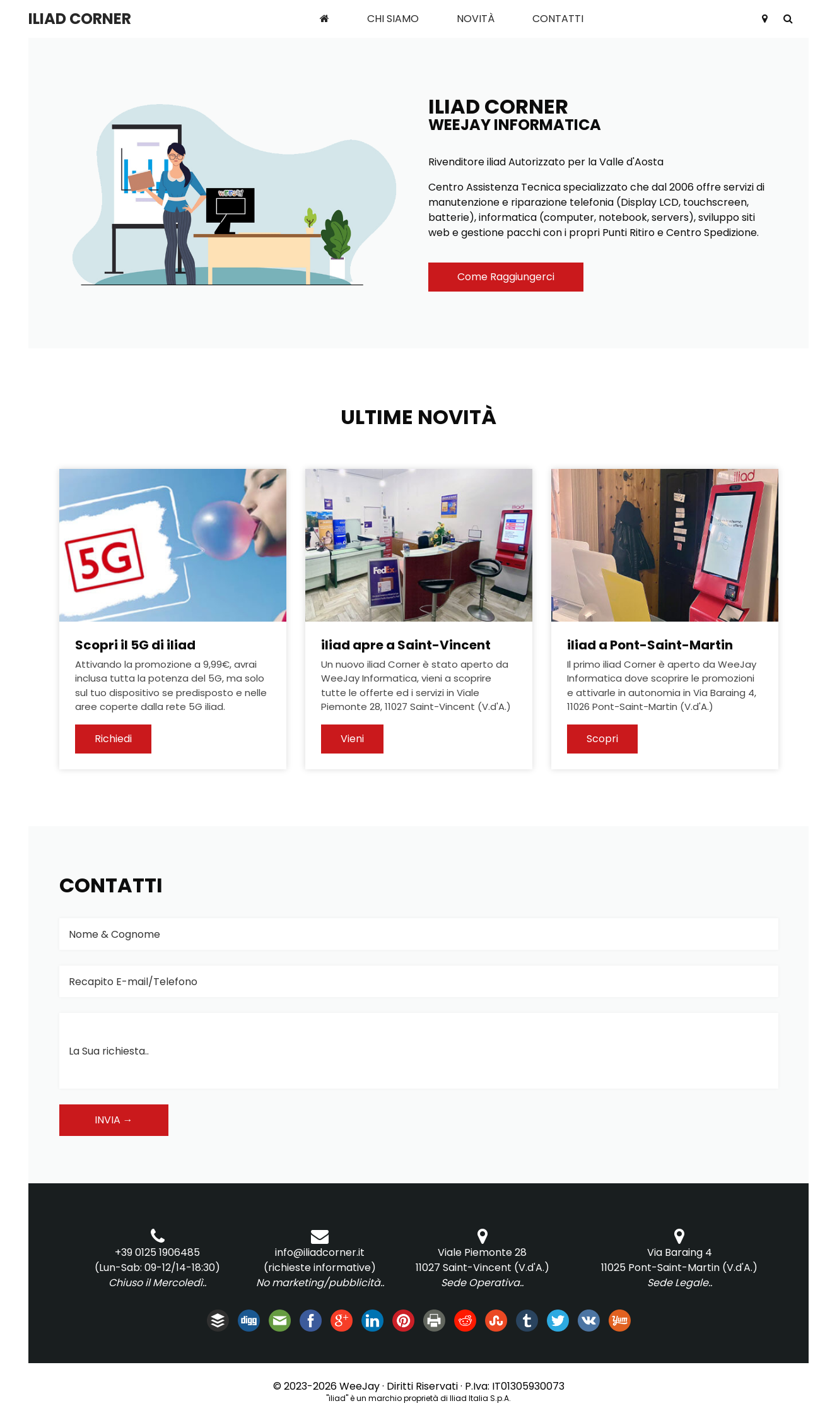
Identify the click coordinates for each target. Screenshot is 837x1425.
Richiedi (113, 738)
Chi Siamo (393, 18)
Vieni (352, 738)
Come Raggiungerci (505, 276)
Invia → (114, 1120)
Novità (476, 18)
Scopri (602, 738)
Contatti (557, 18)
